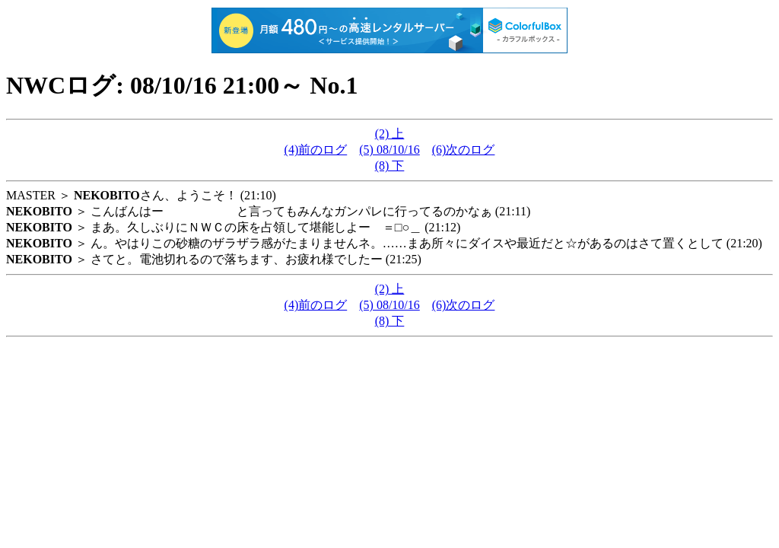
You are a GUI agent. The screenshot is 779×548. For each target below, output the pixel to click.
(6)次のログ (463, 149)
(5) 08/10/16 (389, 149)
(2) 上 (390, 133)
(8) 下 (390, 165)
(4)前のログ (316, 149)
